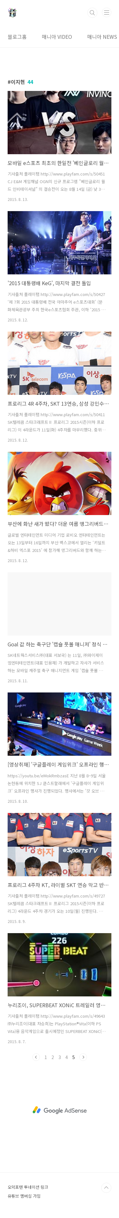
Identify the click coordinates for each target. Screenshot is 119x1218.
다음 (83, 1057)
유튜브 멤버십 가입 (24, 1196)
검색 (92, 12)
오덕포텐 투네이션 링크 (28, 1187)
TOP (106, 1188)
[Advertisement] (59, 1110)
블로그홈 (17, 36)
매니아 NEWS (102, 36)
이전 (36, 1057)
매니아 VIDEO (57, 36)
